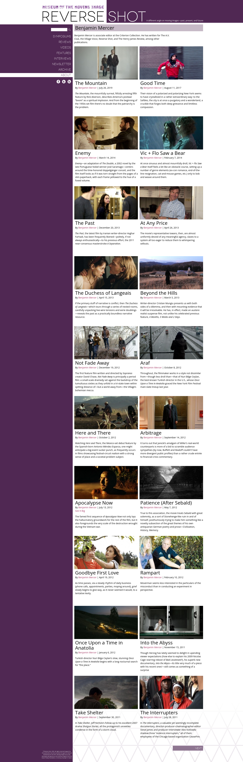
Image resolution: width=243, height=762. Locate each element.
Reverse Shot (94, 16)
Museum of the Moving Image (73, 7)
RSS (69, 81)
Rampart (150, 572)
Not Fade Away (92, 362)
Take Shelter (89, 712)
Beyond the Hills (158, 293)
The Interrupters (159, 712)
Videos (65, 47)
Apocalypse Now (94, 502)
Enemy (83, 153)
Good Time (152, 83)
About (66, 75)
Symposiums (62, 36)
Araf (145, 362)
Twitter (64, 81)
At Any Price (154, 223)
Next (198, 748)
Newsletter (61, 64)
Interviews (62, 58)
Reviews (65, 41)
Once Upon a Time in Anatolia (99, 645)
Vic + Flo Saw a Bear (162, 153)
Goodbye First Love (97, 572)
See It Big (80, 510)
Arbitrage (151, 432)
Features (64, 53)
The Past (85, 223)
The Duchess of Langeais (103, 293)
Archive (64, 69)
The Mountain (91, 83)
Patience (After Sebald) (166, 502)
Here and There (93, 432)
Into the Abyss (156, 642)
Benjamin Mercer (87, 87)
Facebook (58, 81)
